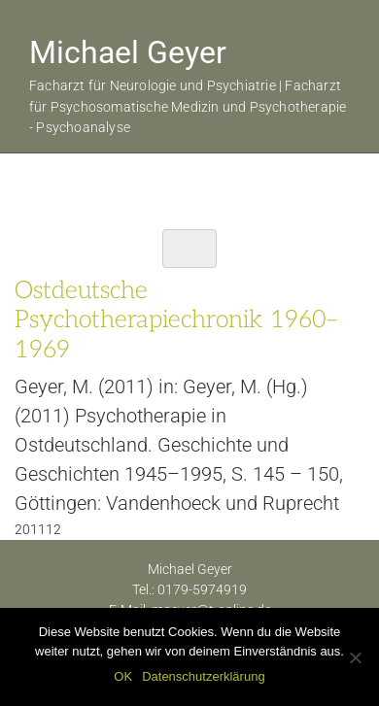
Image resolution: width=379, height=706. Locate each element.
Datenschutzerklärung (203, 676)
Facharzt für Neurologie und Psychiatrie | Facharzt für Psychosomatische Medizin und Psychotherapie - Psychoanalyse (187, 107)
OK (123, 676)
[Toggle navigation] (189, 248)
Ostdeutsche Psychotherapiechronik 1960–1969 (176, 319)
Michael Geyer (127, 52)
